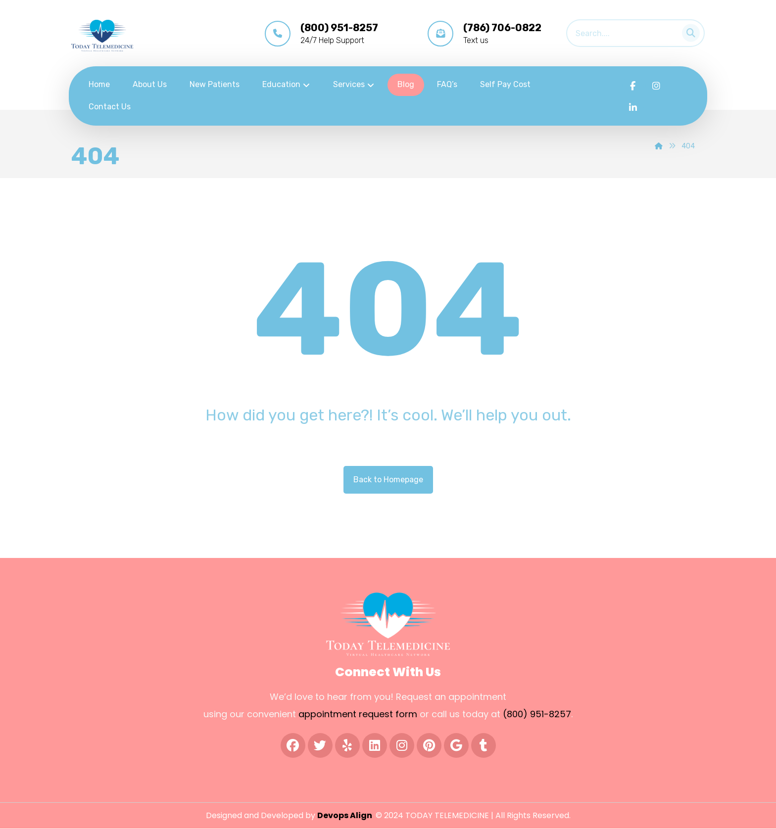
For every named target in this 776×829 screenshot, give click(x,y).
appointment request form (357, 714)
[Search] (688, 31)
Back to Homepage (388, 479)
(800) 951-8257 (537, 714)
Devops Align (345, 816)
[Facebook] (633, 86)
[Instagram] (656, 86)
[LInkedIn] (633, 108)
